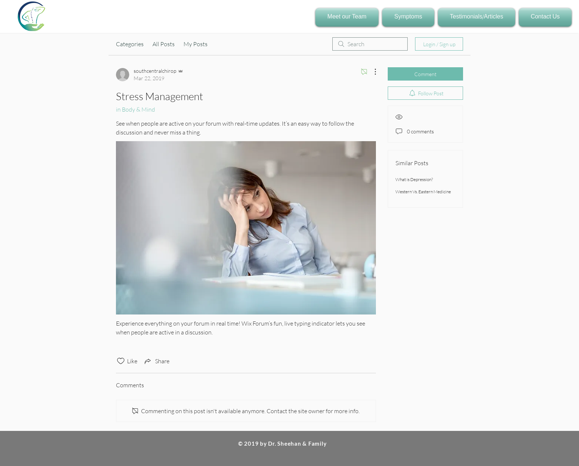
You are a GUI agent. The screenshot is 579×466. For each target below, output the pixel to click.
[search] (370, 44)
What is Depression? (414, 179)
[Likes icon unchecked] (121, 361)
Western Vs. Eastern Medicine (423, 191)
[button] (347, 17)
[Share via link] (156, 361)
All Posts (164, 44)
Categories (130, 44)
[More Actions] (371, 71)
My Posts (196, 44)
